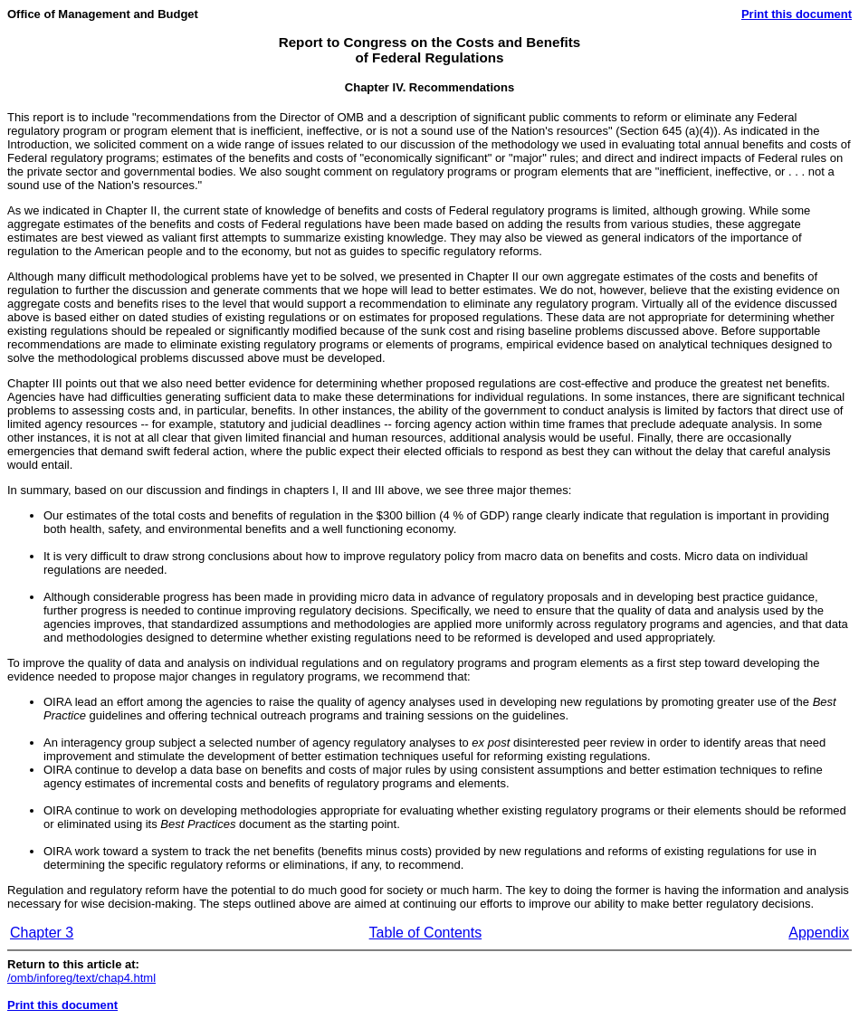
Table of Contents (425, 932)
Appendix (818, 932)
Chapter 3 (41, 932)
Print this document (796, 14)
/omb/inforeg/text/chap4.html (81, 978)
